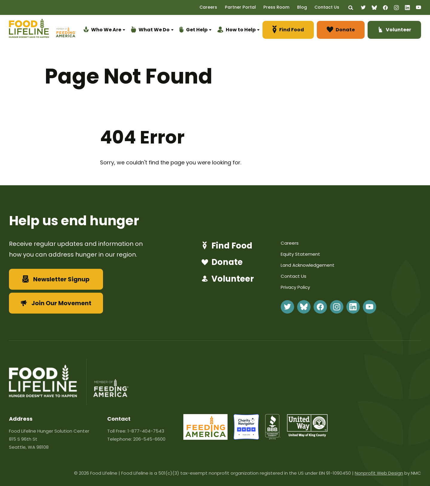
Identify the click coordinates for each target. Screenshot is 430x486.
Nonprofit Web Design (378, 473)
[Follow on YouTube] (418, 7)
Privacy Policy (295, 287)
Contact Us (329, 7)
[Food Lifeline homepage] (31, 31)
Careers (218, 7)
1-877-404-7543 (146, 431)
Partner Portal (248, 7)
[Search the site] (351, 7)
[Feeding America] (65, 31)
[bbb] (273, 438)
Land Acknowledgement (307, 265)
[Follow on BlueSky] (374, 7)
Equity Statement (300, 254)
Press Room (282, 7)
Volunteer (227, 279)
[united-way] (307, 435)
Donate (221, 262)
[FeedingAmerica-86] (205, 438)
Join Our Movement (56, 303)
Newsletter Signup (56, 279)
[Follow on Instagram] (396, 7)
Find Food (226, 245)
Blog (306, 7)
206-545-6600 (149, 439)
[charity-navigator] (246, 438)
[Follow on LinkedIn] (407, 7)
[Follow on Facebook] (385, 7)
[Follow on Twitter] (363, 7)
